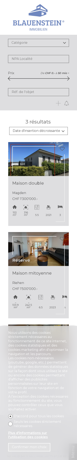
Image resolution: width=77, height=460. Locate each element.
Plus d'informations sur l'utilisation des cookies (28, 435)
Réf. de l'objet (23, 92)
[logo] (38, 17)
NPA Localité (22, 59)
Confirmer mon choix (29, 447)
